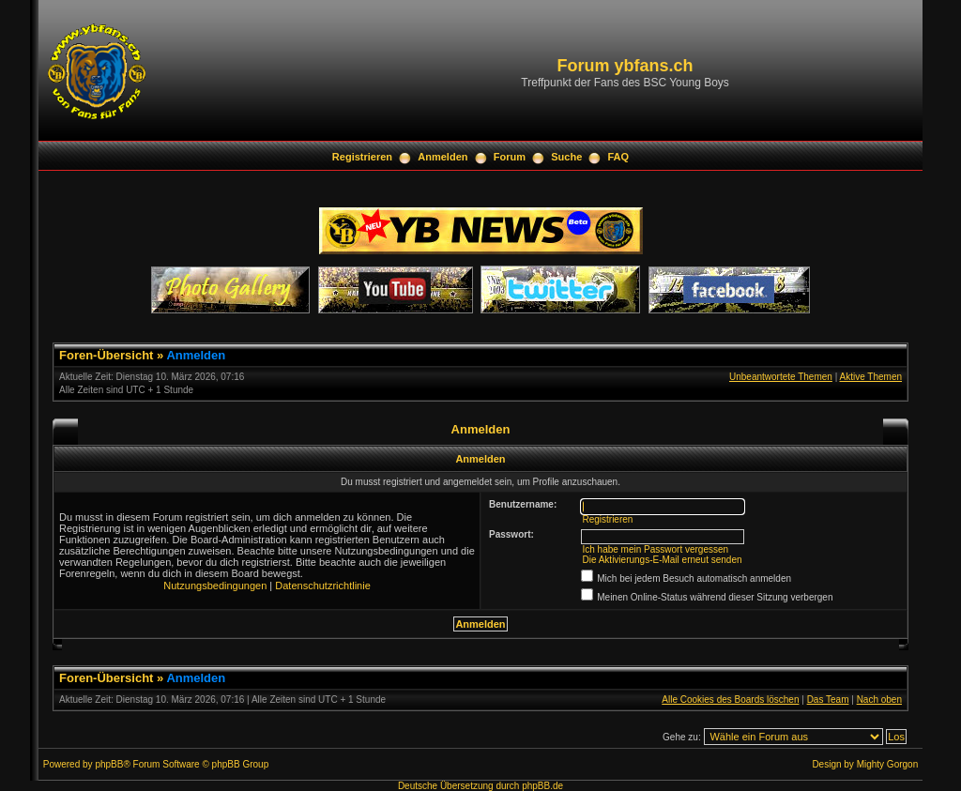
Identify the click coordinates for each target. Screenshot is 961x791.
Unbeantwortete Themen (780, 377)
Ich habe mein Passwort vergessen (655, 549)
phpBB (109, 764)
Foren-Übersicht (106, 355)
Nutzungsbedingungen (215, 585)
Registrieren (362, 156)
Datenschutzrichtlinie (323, 585)
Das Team (828, 699)
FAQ (619, 156)
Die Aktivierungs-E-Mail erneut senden (661, 560)
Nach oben (879, 699)
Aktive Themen (870, 377)
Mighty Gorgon (888, 764)
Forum (510, 156)
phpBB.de (542, 786)
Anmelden (442, 156)
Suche (566, 156)
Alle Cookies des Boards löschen (730, 699)
